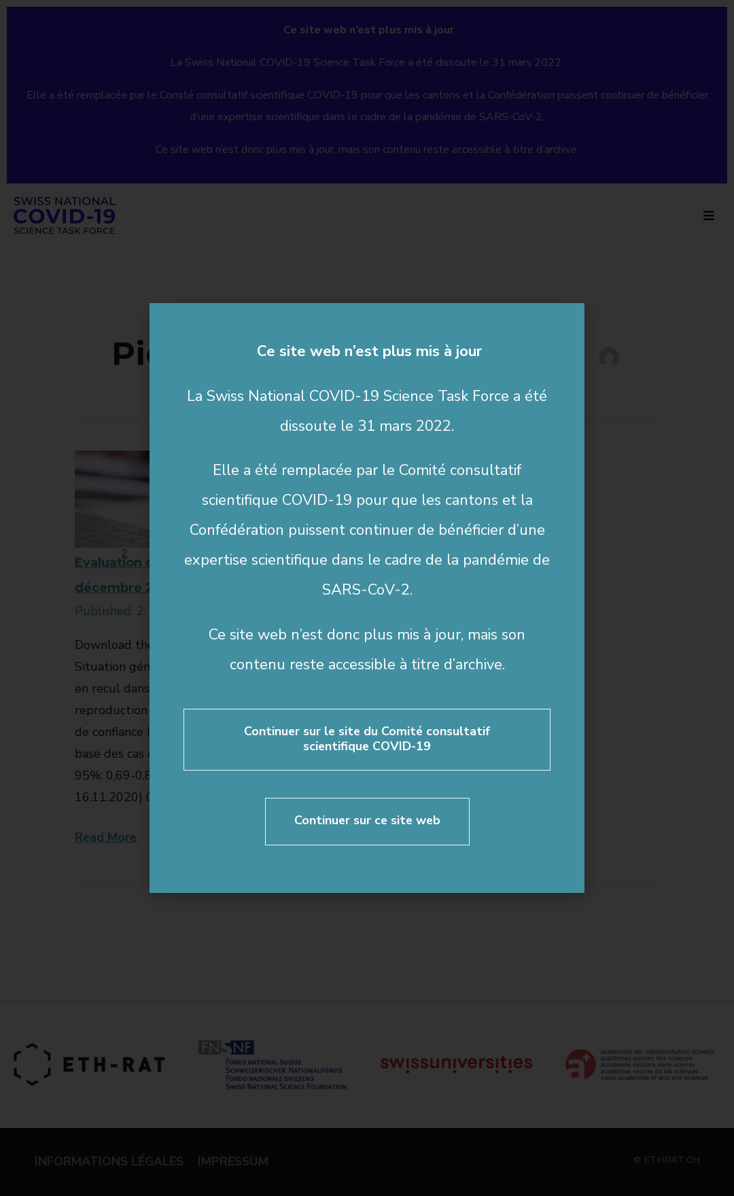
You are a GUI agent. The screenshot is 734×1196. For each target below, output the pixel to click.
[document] (367, 598)
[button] (565, 323)
